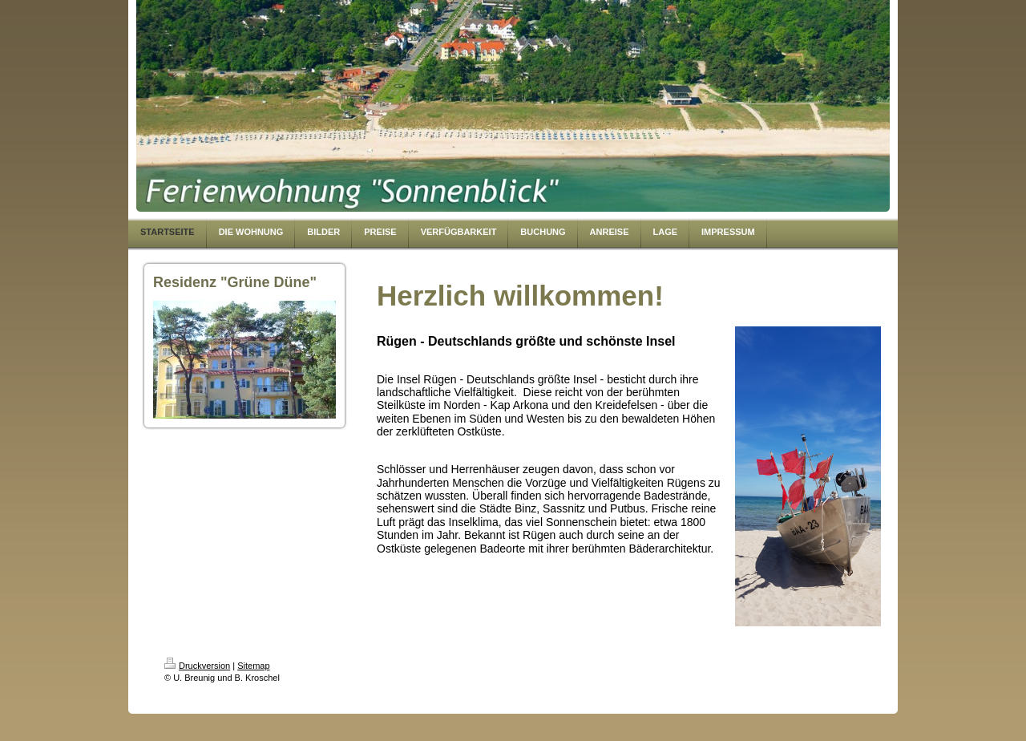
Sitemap (253, 665)
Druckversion (197, 665)
